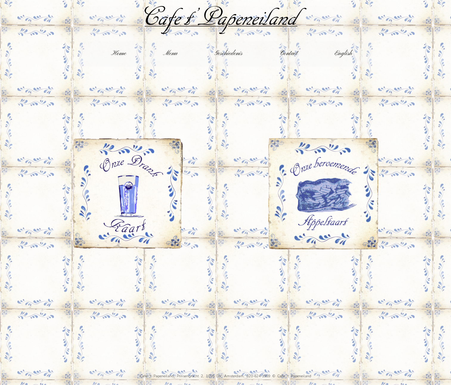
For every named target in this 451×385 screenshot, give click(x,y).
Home (118, 53)
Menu (170, 53)
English (343, 53)
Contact (288, 53)
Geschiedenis (228, 53)
